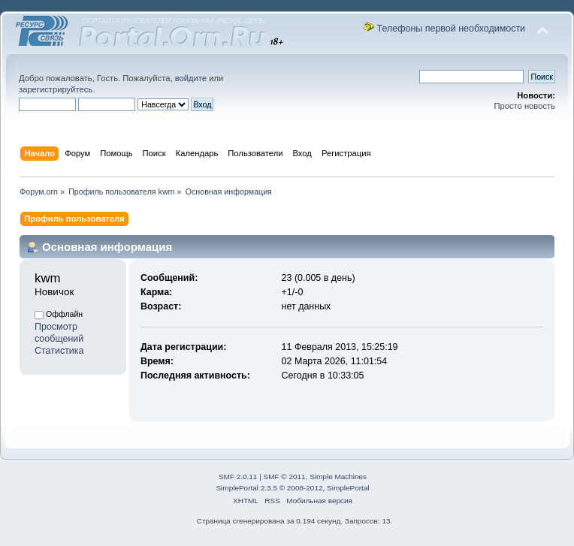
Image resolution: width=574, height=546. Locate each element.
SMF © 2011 (285, 476)
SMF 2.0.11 (238, 476)
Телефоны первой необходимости (451, 28)
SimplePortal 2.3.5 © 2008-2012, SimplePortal (292, 488)
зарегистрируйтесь (55, 89)
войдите (191, 78)
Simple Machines (338, 476)
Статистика (59, 350)
